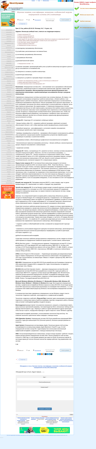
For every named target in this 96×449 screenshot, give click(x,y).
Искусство (9, 80)
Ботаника (9, 49)
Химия (9, 174)
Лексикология (9, 94)
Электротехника (9, 182)
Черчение (9, 176)
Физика (9, 165)
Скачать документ (65, 19)
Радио (9, 143)
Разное (9, 145)
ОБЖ (9, 123)
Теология (9, 156)
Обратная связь (46, 0)
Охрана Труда (9, 125)
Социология (9, 147)
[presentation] (27, 404)
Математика (9, 103)
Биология (9, 45)
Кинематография (9, 85)
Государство (9, 61)
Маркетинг (9, 100)
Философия (9, 169)
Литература (9, 96)
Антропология (9, 34)
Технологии (9, 158)
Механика (9, 120)
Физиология (9, 167)
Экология (9, 178)
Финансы (9, 171)
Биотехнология (9, 47)
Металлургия (8, 116)
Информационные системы (9, 78)
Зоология (9, 69)
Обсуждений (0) (38, 20)
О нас (39, 0)
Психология (9, 140)
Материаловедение (9, 107)
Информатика (9, 76)
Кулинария (9, 89)
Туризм (9, 160)
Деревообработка (9, 65)
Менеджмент (8, 114)
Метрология (9, 118)
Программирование (9, 134)
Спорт (9, 149)
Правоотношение (9, 131)
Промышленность (8, 138)
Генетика (9, 54)
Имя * (44, 377)
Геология (9, 58)
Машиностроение (9, 109)
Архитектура (8, 38)
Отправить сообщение (44, 408)
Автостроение (9, 32)
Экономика (9, 180)
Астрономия (9, 41)
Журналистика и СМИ (9, 67)
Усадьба (8, 162)
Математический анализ (9, 105)
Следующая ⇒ (23, 23)
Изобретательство (8, 72)
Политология (8, 129)
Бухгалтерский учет (9, 52)
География (9, 56)
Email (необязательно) (44, 382)
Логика (9, 98)
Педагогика (9, 127)
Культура (9, 92)
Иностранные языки (9, 74)
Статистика (9, 151)
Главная (33, 0)
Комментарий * (44, 387)
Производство (9, 136)
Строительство (9, 154)
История (9, 83)
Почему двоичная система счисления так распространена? (23, 419)
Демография (8, 63)
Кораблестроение (9, 87)
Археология (9, 36)
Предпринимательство (9, 43)
